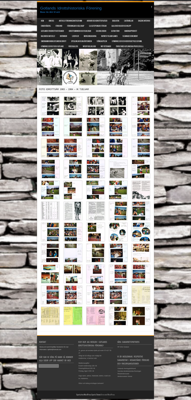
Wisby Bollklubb (89, 46)
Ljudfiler (75, 36)
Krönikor (63, 36)
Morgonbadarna (90, 36)
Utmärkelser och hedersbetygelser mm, (127, 41)
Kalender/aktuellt (48, 36)
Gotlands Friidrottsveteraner (52, 31)
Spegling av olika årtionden (81, 41)
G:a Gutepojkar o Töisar (98, 26)
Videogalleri (73, 46)
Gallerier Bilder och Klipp (121, 26)
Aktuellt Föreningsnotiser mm (70, 20)
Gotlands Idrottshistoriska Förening (71, 8)
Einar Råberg (46, 26)
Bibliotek (115, 20)
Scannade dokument (130, 36)
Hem (42, 20)
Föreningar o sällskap (75, 26)
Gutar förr (115, 31)
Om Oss (51, 20)
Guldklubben (101, 31)
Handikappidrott (130, 31)
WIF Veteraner (106, 46)
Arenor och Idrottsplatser (97, 20)
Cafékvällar (128, 20)
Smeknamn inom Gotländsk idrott (53, 41)
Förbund (59, 26)
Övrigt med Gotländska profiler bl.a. (130, 46)
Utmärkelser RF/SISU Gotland (52, 46)
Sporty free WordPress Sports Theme (88, 394)
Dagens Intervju (144, 20)
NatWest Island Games (109, 36)
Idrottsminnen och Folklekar (80, 31)
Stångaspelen (102, 41)
